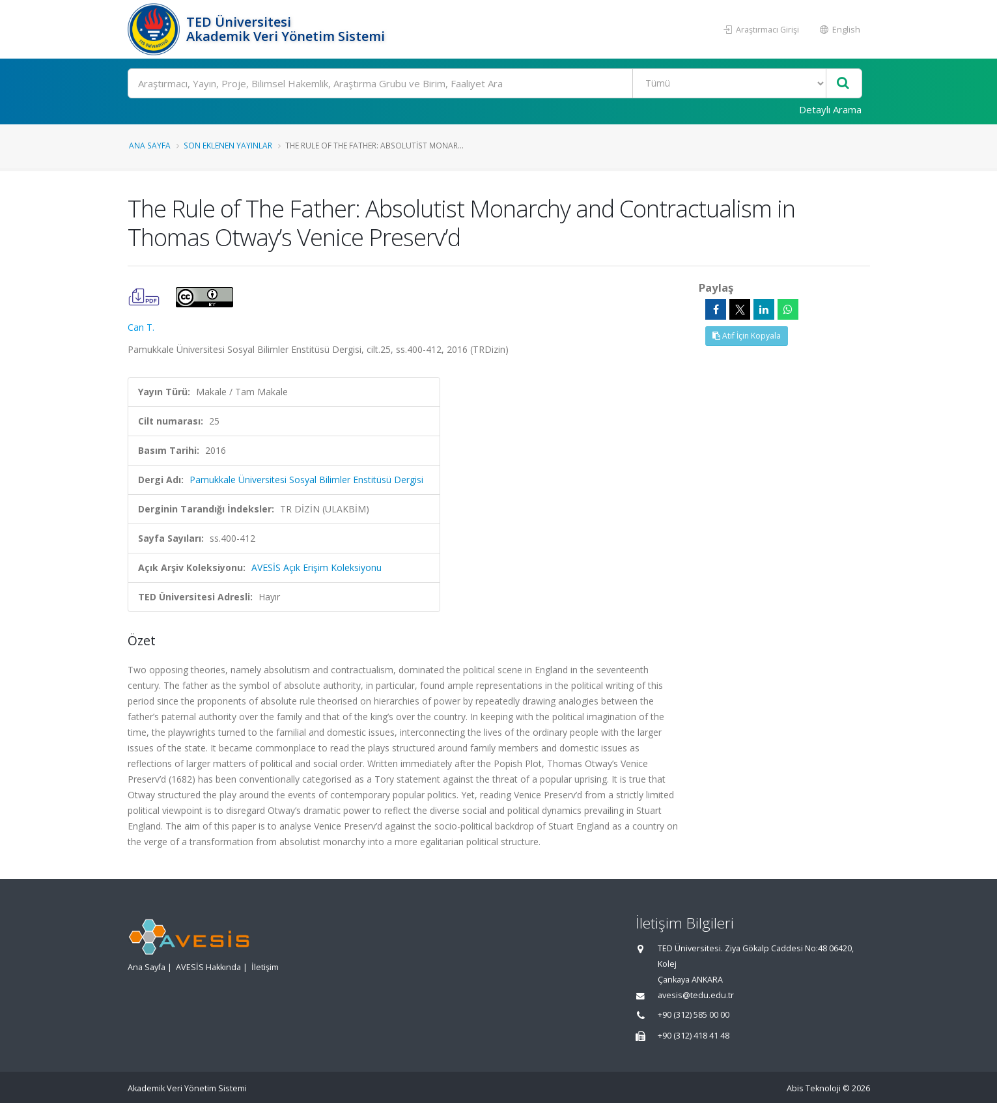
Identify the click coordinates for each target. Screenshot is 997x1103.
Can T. (141, 327)
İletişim (265, 967)
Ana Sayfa (150, 145)
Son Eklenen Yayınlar (228, 145)
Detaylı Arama (830, 109)
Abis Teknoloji (814, 1088)
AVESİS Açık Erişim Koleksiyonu (316, 567)
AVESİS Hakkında (208, 967)
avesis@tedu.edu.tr (696, 995)
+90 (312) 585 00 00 (693, 1014)
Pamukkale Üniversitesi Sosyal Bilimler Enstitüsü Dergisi (306, 479)
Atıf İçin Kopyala (746, 335)
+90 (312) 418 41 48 (693, 1035)
